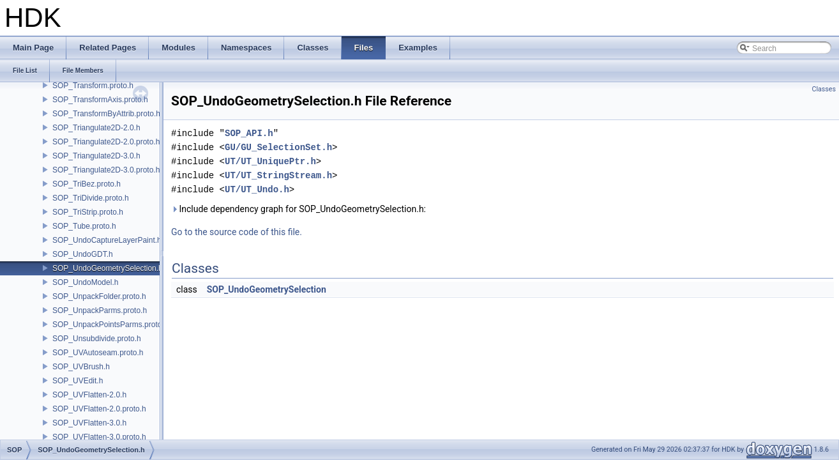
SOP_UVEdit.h (77, 380)
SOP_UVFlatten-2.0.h (89, 394)
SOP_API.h (249, 133)
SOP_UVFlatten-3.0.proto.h (99, 437)
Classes (824, 89)
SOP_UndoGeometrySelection (266, 289)
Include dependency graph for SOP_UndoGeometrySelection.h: (298, 209)
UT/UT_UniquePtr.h (270, 161)
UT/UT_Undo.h (257, 189)
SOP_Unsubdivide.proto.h (96, 338)
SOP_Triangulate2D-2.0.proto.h (106, 141)
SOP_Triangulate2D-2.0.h (96, 127)
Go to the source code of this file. (236, 232)
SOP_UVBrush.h (81, 366)
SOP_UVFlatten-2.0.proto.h (99, 408)
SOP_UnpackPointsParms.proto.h (110, 324)
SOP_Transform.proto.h (92, 85)
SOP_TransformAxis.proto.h (100, 99)
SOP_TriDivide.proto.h (90, 198)
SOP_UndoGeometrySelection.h (107, 268)
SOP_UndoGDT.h (82, 254)
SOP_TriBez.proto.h (86, 184)
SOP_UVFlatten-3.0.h (89, 422)
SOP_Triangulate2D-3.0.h (96, 155)
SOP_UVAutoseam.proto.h (98, 352)
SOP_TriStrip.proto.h (87, 212)
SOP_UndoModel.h (85, 282)
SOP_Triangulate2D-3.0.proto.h (106, 169)
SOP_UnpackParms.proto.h (99, 310)
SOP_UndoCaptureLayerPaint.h (107, 240)
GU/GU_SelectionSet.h (278, 147)
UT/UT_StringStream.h (278, 175)
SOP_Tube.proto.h (84, 226)
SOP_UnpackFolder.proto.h (99, 296)
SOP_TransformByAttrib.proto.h (106, 113)
